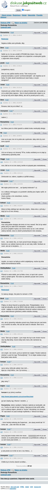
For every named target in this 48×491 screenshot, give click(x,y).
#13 (1, 205)
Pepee (3, 416)
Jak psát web (14, 487)
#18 (1, 286)
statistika (13, 488)
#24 (1, 377)
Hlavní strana (6, 15)
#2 (1, 50)
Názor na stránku (21, 23)
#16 (1, 253)
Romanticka (5, 32)
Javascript (37, 487)
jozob (2, 63)
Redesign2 (5, 290)
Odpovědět (37, 32)
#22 (1, 349)
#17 (1, 271)
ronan (3, 85)
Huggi (3, 159)
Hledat (24, 15)
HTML (22, 487)
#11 (1, 173)
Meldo (3, 216)
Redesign (4, 39)
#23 (1, 364)
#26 (1, 419)
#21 (1, 334)
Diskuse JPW (5, 23)
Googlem (26, 10)
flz (1, 133)
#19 (1, 301)
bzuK (2, 146)
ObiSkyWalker (6, 268)
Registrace (16, 15)
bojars (3, 386)
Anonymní (4, 111)
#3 (1, 66)
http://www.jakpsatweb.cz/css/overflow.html (17, 396)
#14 (1, 218)
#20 (1, 319)
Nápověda (31, 15)
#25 (1, 389)
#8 (1, 136)
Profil (12, 32)
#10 (1, 162)
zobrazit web (5, 27)
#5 (1, 103)
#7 (1, 124)
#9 (1, 149)
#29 (1, 458)
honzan (3, 362)
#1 (1, 35)
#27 (1, 432)
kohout (3, 203)
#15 (1, 238)
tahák (27, 487)
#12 (1, 184)
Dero (2, 48)
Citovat (44, 32)
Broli (2, 298)
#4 (1, 87)
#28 (1, 447)
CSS (31, 487)
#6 (1, 114)
